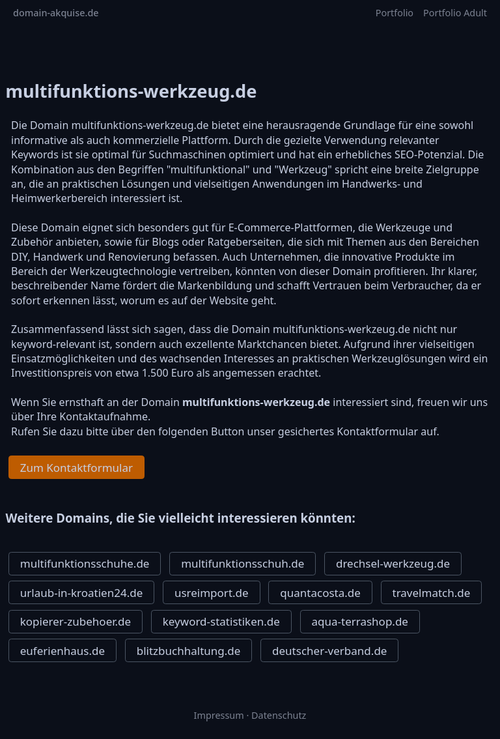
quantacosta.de (320, 592)
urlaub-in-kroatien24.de (81, 592)
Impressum (219, 715)
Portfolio (394, 13)
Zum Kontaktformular (76, 467)
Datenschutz (278, 715)
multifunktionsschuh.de (242, 563)
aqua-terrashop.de (360, 621)
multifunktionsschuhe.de (85, 563)
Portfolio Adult (455, 13)
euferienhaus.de (62, 650)
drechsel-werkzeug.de (393, 563)
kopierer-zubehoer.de (75, 621)
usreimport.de (211, 592)
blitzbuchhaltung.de (189, 650)
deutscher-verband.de (329, 650)
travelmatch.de (432, 592)
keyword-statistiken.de (221, 621)
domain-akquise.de (56, 13)
